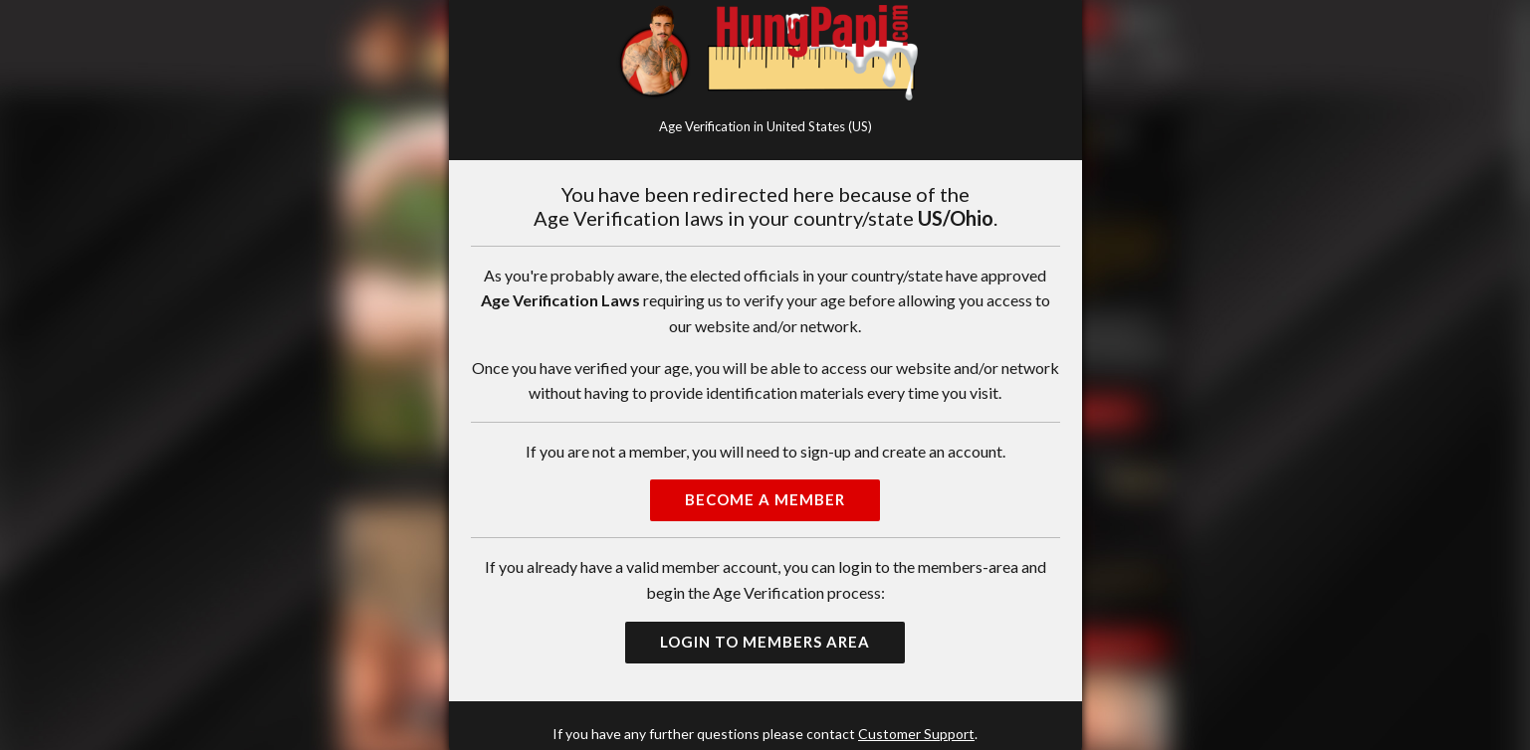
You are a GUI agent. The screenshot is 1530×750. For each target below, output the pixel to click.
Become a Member (765, 499)
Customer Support (916, 733)
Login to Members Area (765, 642)
